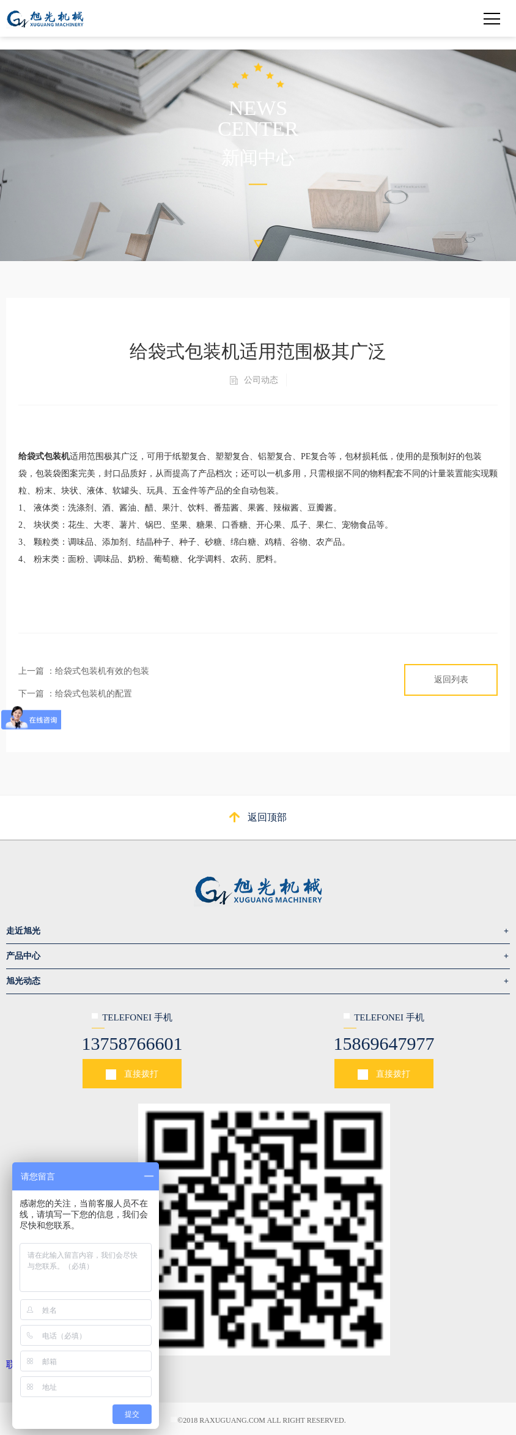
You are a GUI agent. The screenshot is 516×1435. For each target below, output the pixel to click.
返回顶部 (267, 817)
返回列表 (451, 679)
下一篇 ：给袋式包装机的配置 (75, 693)
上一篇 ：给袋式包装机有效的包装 (83, 671)
